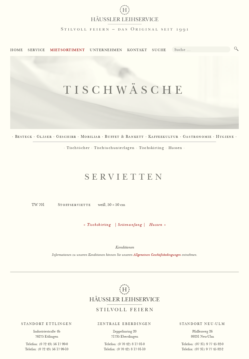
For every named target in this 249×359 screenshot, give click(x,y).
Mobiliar (91, 136)
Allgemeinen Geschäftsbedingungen (157, 255)
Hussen (175, 148)
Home (16, 50)
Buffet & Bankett (124, 136)
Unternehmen (106, 50)
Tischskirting (151, 148)
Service (36, 50)
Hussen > (157, 224)
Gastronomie (197, 136)
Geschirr (66, 136)
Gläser (44, 136)
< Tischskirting (97, 224)
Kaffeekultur (163, 136)
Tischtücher (78, 148)
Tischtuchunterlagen (114, 148)
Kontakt (137, 50)
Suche (159, 50)
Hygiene (225, 136)
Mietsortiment (67, 50)
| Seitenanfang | (130, 224)
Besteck (23, 136)
